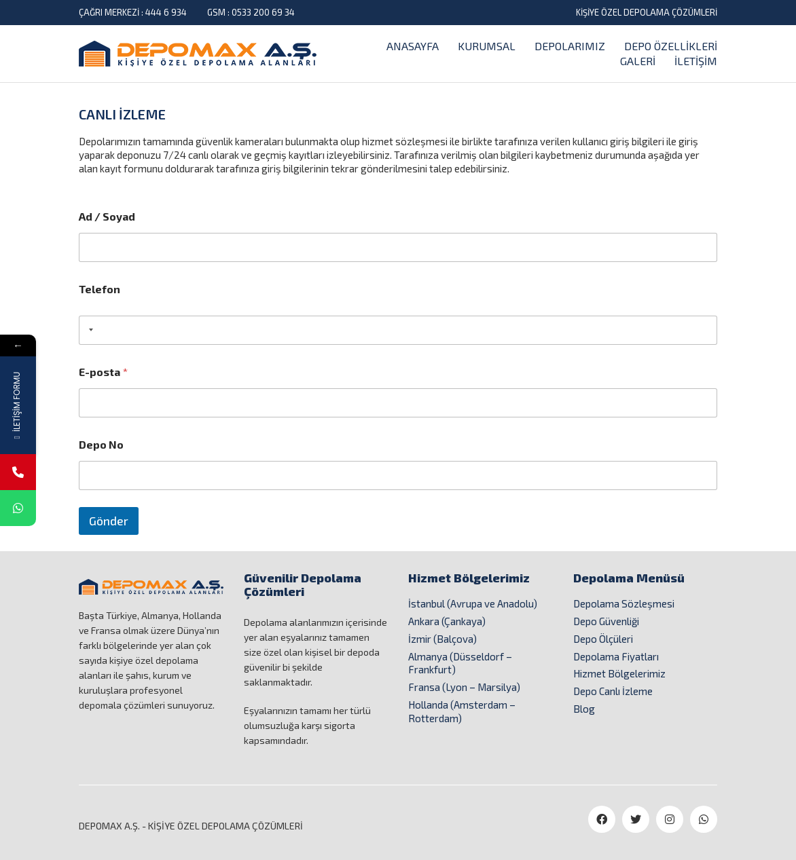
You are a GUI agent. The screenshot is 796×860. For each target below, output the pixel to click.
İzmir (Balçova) (442, 639)
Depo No (101, 444)
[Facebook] (601, 819)
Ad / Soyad (107, 216)
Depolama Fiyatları (616, 656)
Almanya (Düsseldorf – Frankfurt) (460, 663)
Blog (584, 709)
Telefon (99, 288)
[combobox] (88, 330)
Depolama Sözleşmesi (623, 603)
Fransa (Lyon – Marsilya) (464, 687)
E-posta (103, 371)
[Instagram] (669, 819)
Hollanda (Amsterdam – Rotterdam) (461, 711)
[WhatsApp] (703, 819)
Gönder (108, 520)
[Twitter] (635, 819)
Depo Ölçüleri (603, 639)
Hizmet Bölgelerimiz (619, 673)
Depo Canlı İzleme (613, 691)
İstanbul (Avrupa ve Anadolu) (472, 603)
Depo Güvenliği (606, 621)
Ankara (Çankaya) (447, 621)
